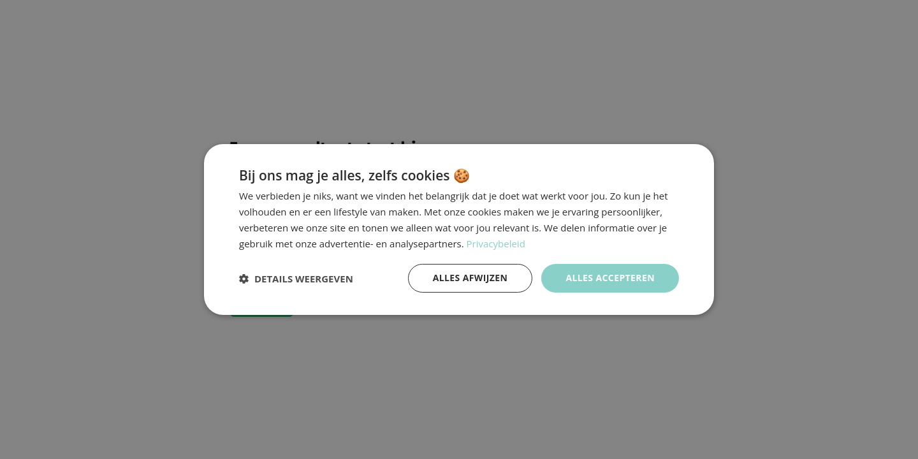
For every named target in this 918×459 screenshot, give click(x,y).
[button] (296, 278)
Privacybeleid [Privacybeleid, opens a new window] (496, 243)
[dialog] (459, 229)
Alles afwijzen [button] (470, 278)
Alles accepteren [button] (610, 278)
